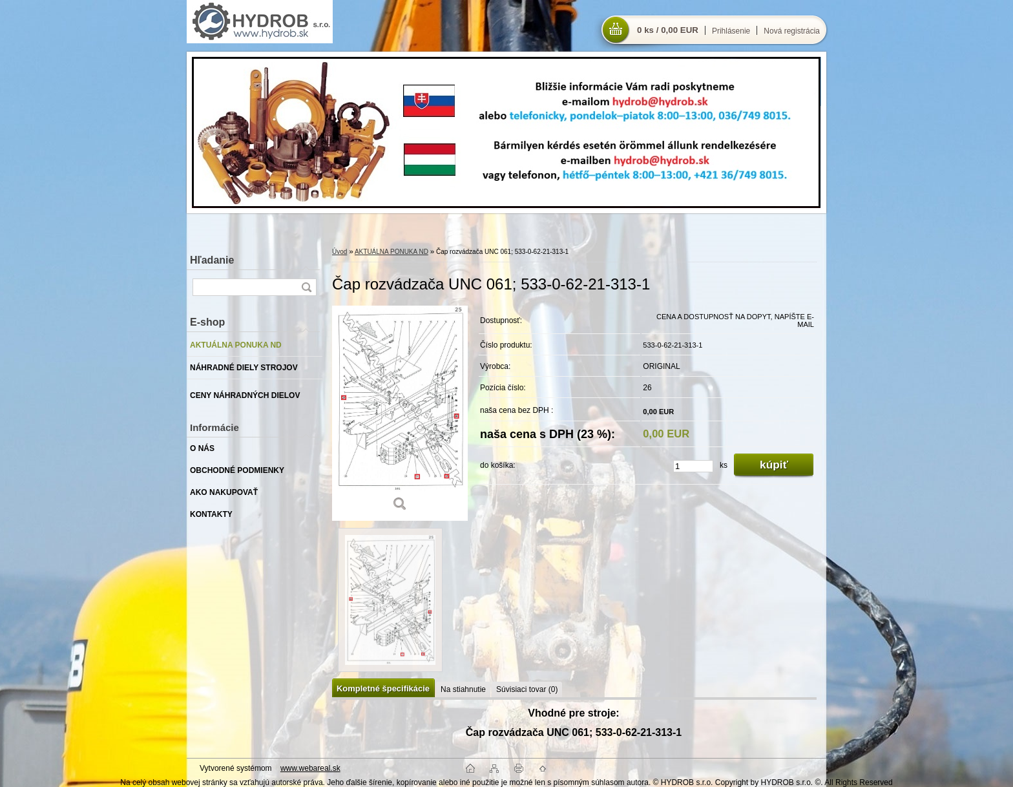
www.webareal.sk (310, 768)
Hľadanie (212, 260)
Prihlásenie (731, 31)
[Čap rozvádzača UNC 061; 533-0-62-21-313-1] (400, 413)
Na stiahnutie (463, 689)
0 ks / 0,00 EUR (667, 30)
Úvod (339, 251)
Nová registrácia (792, 31)
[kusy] (693, 466)
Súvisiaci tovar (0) (527, 689)
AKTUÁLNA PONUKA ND (391, 251)
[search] (306, 287)
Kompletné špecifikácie (383, 688)
